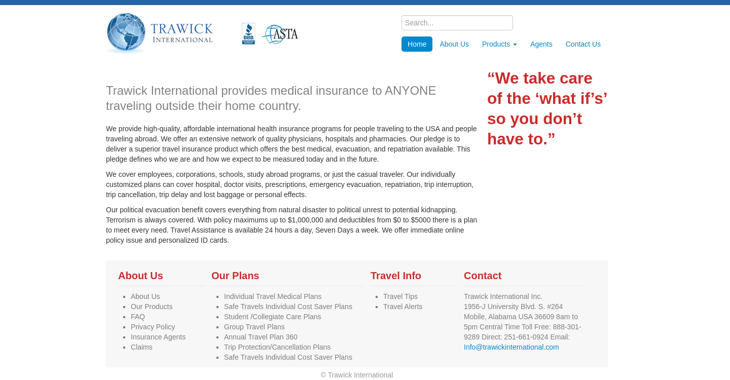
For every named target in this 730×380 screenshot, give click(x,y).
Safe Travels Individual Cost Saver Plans (288, 306)
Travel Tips (400, 296)
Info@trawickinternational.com (511, 347)
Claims (142, 347)
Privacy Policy (153, 327)
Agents (541, 44)
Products (499, 44)
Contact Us (583, 44)
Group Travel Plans (254, 327)
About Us (454, 44)
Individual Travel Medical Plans (272, 296)
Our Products (151, 306)
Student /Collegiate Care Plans (272, 317)
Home (417, 44)
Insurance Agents (158, 337)
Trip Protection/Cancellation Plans (277, 347)
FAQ (138, 317)
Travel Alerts (402, 306)
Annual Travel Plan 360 (261, 337)
